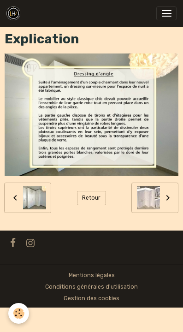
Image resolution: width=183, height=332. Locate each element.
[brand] (15, 13)
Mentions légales (92, 275)
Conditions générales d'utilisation (91, 287)
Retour (91, 198)
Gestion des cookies (91, 298)
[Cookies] (18, 313)
